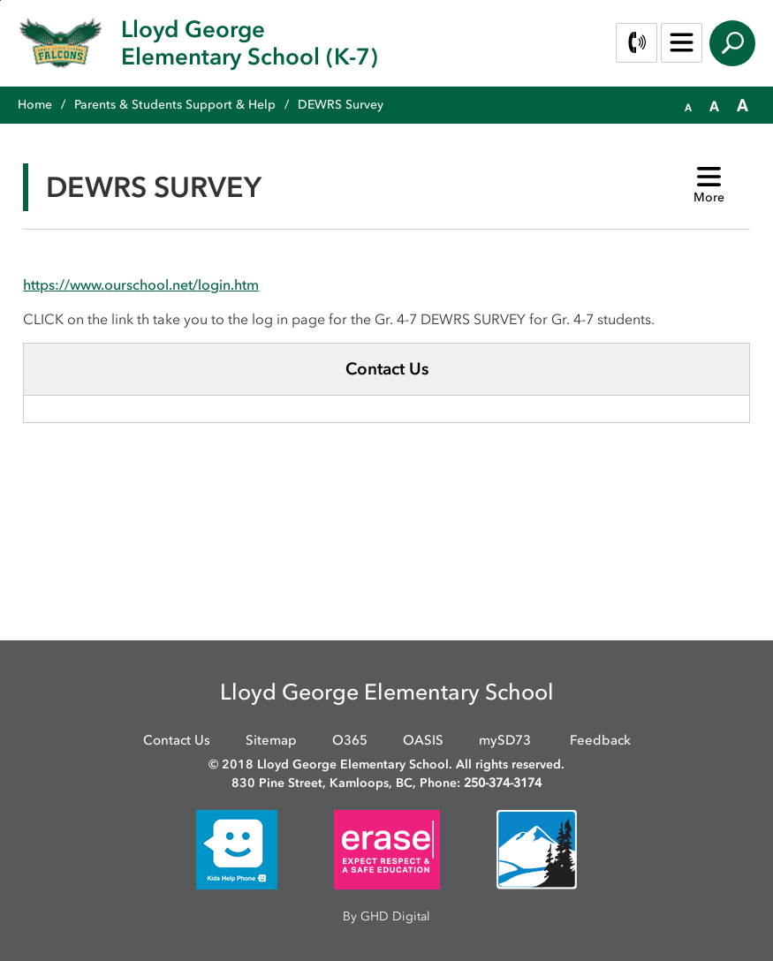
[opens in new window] (237, 848)
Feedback (600, 740)
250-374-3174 (503, 783)
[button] (688, 106)
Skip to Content (0, 0)
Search (732, 43)
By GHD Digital (386, 916)
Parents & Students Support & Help (175, 104)
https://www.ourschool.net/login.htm (141, 284)
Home (35, 104)
